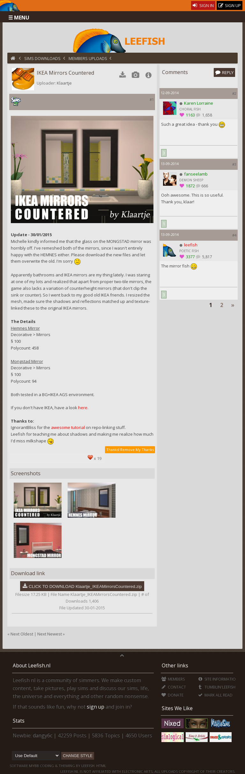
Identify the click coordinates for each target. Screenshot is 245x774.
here (82, 407)
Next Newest (49, 634)
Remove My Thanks (137, 449)
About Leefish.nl (31, 665)
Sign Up (229, 6)
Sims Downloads (42, 58)
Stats (19, 720)
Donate (172, 695)
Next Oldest (22, 634)
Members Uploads (88, 58)
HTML (100, 765)
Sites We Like (177, 708)
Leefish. (88, 765)
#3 (234, 164)
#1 (152, 99)
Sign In (203, 5)
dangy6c (42, 735)
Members (173, 679)
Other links (175, 665)
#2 (234, 93)
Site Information (218, 679)
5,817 (206, 256)
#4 (234, 235)
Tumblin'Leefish (216, 687)
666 (204, 186)
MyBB (34, 765)
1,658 (206, 115)
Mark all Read (215, 695)
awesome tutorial (68, 427)
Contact (173, 687)
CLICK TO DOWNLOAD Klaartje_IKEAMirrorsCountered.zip (85, 586)
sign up (95, 706)
